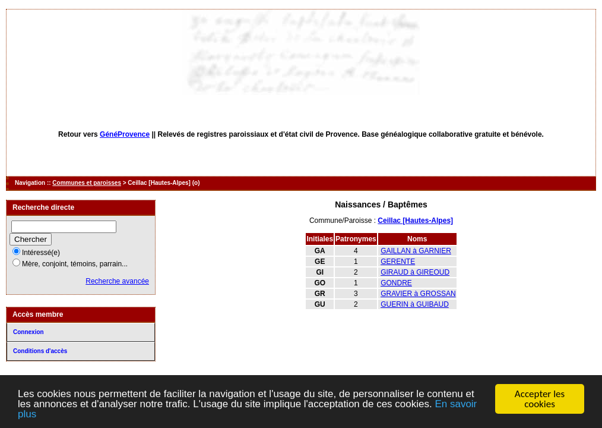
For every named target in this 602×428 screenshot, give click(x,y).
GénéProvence (125, 134)
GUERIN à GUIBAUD (415, 304)
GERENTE (398, 261)
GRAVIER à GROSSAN (418, 293)
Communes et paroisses (86, 183)
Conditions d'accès (40, 351)
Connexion (28, 332)
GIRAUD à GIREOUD (415, 272)
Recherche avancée (117, 281)
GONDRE (396, 283)
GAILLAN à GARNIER (416, 251)
